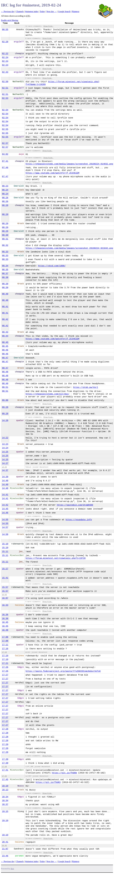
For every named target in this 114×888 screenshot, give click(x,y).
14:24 (5, 444)
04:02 (5, 154)
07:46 (5, 167)
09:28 (5, 407)
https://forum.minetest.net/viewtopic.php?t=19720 (56, 558)
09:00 (5, 400)
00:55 (5, 29)
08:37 (5, 273)
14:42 (5, 505)
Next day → (51, 11)
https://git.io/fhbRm (64, 773)
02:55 (5, 129)
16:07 (5, 598)
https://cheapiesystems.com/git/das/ (47, 394)
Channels (20, 11)
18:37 (5, 804)
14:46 (5, 513)
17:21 (5, 663)
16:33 (5, 605)
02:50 (5, 82)
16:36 (5, 615)
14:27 (5, 463)
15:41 (5, 578)
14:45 (5, 509)
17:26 (5, 667)
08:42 (5, 319)
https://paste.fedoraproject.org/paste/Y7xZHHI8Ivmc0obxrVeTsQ (63, 671)
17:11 (5, 645)
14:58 (5, 534)
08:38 (5, 277)
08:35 (5, 270)
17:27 (5, 675)
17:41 (5, 770)
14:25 (5, 452)
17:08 (5, 637)
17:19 (5, 656)
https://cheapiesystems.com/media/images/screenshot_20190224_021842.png (69, 248)
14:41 (5, 495)
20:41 (5, 842)
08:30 (5, 235)
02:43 (5, 72)
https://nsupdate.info (79, 520)
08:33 (5, 252)
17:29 (5, 740)
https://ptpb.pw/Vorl (85, 387)
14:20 (5, 420)
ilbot (12, 869)
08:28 (5, 205)
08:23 (5, 186)
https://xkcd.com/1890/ (52, 266)
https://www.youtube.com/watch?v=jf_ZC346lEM (52, 173)
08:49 (5, 383)
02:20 (5, 42)
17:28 (5, 729)
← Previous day (7, 11)
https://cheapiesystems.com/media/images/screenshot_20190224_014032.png (69, 164)
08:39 (5, 284)
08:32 (5, 245)
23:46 (5, 856)
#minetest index (31, 11)
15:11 (5, 551)
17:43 (4, 776)
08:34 (5, 266)
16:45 (5, 622)
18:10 (5, 786)
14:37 (5, 470)
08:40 (5, 294)
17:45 (5, 779)
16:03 (4, 595)
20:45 (4, 846)
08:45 (5, 342)
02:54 (5, 110)
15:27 (5, 569)
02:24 (5, 57)
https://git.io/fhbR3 (48, 782)
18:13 (5, 790)
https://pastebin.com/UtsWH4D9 (75, 505)
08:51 (5, 387)
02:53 (5, 98)
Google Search (64, 11)
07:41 (5, 161)
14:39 (5, 477)
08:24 (5, 190)
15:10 (5, 544)
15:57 (5, 587)
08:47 (5, 358)
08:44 (5, 336)
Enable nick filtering (9, 20)
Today (42, 11)
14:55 (5, 519)
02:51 (5, 88)
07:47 (5, 176)
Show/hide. (48, 26)
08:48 (5, 372)
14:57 (5, 527)
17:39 (5, 759)
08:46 (5, 350)
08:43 (5, 332)
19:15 (5, 811)
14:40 (5, 481)
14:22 (5, 438)
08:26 (5, 198)
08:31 (5, 239)
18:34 (5, 797)
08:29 (5, 214)
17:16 (5, 649)
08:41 (5, 307)
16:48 (5, 630)
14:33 (4, 467)
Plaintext (75, 11)
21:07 (5, 849)
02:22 (5, 53)
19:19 (5, 820)
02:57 (5, 143)
